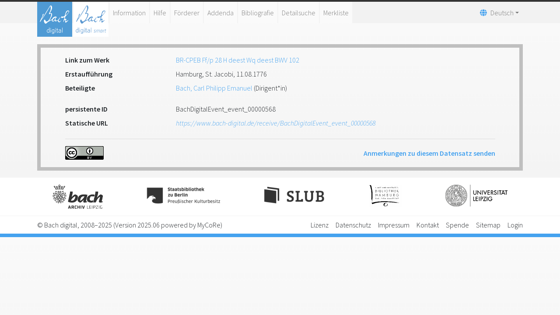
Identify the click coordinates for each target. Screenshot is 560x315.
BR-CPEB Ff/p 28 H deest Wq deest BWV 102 (237, 60)
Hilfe (160, 12)
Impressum (394, 224)
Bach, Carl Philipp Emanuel (214, 88)
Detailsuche (298, 12)
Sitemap (488, 224)
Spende (457, 224)
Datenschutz (353, 224)
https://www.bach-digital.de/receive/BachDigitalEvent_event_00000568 (275, 123)
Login (515, 224)
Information (129, 12)
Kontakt (427, 224)
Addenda (220, 12)
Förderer (187, 12)
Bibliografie (258, 12)
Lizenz (320, 224)
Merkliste (336, 12)
